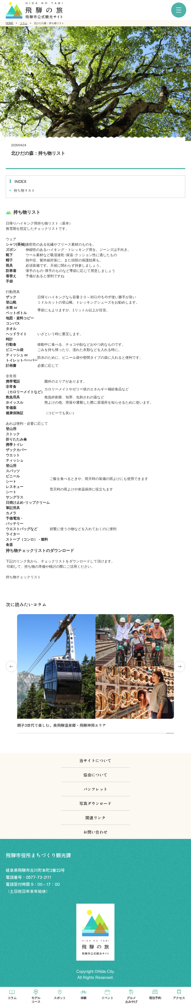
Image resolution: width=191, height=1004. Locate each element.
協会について (95, 775)
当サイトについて (95, 760)
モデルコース (35, 999)
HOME (9, 23)
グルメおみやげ (131, 999)
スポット (60, 998)
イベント (107, 998)
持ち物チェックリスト (23, 577)
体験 (84, 998)
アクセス (179, 998)
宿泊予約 (155, 998)
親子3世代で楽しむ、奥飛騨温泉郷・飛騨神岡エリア (61, 725)
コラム (23, 23)
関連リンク (95, 818)
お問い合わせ (95, 832)
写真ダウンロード (95, 803)
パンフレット (95, 789)
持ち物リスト (24, 190)
